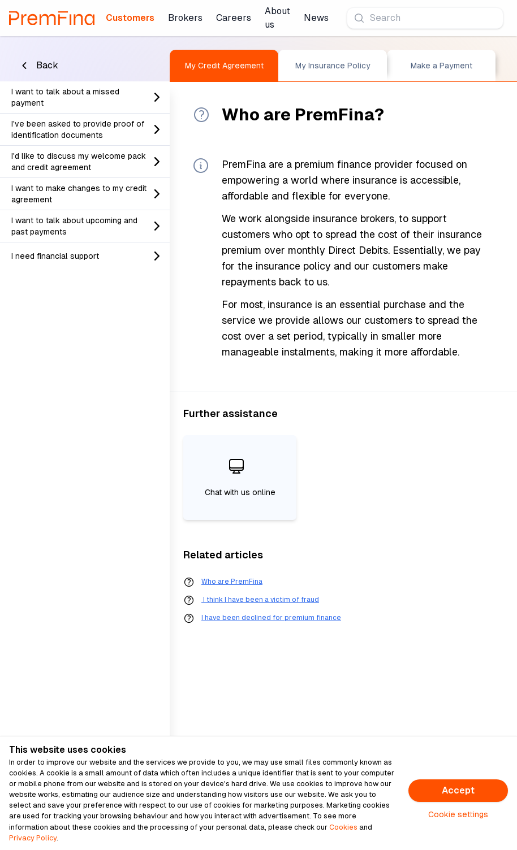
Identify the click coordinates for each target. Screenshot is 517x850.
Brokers (185, 17)
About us (277, 18)
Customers (130, 17)
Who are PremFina (231, 582)
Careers (233, 17)
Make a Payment (441, 65)
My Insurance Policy (332, 65)
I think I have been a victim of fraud (260, 600)
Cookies (343, 827)
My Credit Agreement (224, 65)
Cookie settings (458, 814)
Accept (458, 790)
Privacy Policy (33, 838)
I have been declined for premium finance (271, 618)
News (316, 17)
